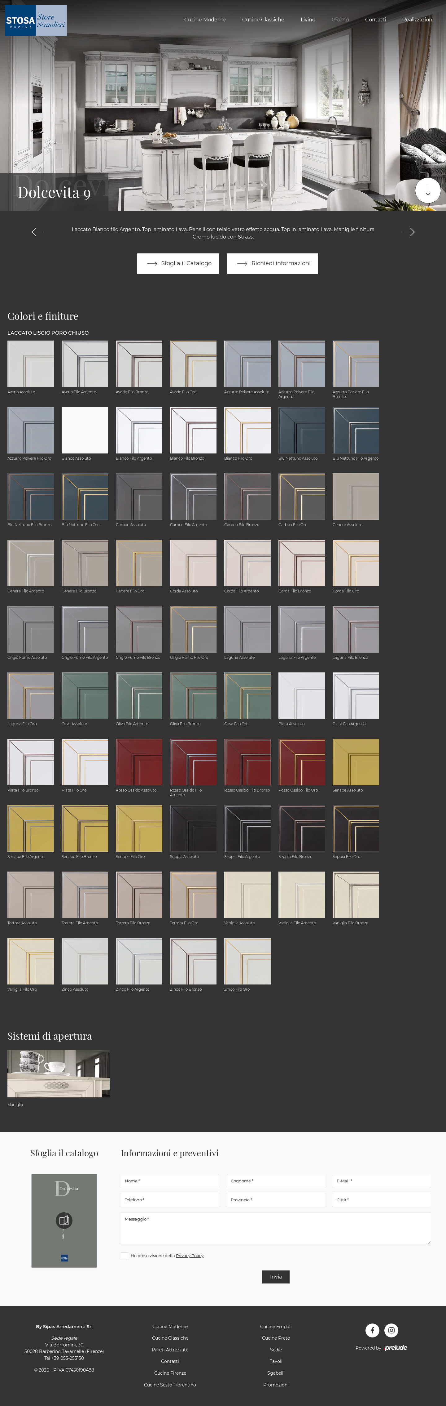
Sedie (276, 1350)
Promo (340, 20)
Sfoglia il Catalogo (178, 263)
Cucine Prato (276, 1338)
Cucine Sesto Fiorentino (170, 1385)
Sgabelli (276, 1373)
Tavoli (276, 1361)
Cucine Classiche (263, 20)
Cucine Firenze (170, 1373)
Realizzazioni (418, 20)
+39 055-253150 (67, 1358)
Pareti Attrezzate (170, 1350)
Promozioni (276, 1385)
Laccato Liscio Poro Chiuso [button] (48, 333)
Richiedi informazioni (272, 263)
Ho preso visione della (167, 1255)
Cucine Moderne (205, 20)
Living (308, 20)
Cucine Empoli (276, 1326)
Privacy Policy (189, 1255)
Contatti (375, 20)
